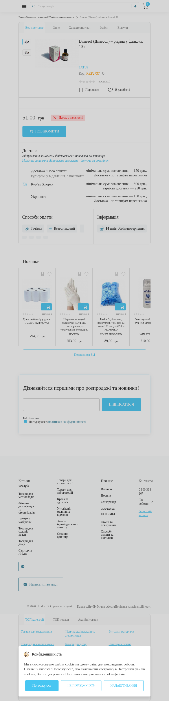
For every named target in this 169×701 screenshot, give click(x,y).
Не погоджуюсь (81, 685)
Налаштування (123, 685)
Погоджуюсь (41, 685)
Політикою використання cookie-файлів (95, 674)
